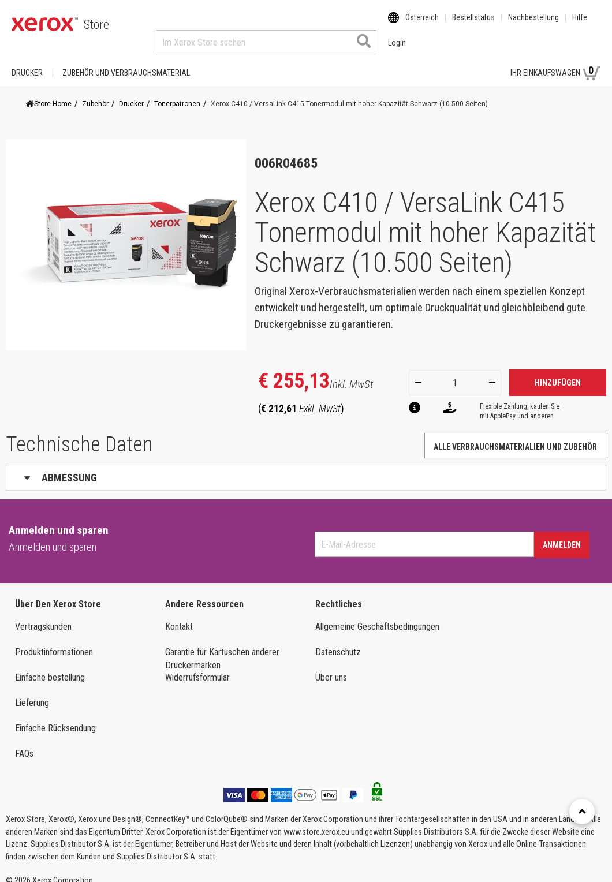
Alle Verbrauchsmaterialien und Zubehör (515, 435)
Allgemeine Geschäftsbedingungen (377, 615)
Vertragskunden (43, 615)
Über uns (331, 666)
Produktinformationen (54, 641)
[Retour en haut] (582, 811)
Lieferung (32, 691)
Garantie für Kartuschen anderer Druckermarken (222, 648)
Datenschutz (338, 641)
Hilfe (579, 24)
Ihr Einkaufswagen (555, 61)
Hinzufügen (558, 371)
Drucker (27, 61)
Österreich (422, 24)
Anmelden (562, 534)
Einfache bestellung (50, 666)
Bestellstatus (473, 24)
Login (481, 61)
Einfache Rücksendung (55, 717)
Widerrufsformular (197, 666)
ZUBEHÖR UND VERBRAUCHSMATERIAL (126, 61)
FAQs (24, 742)
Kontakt (179, 615)
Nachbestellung (533, 24)
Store (96, 24)
